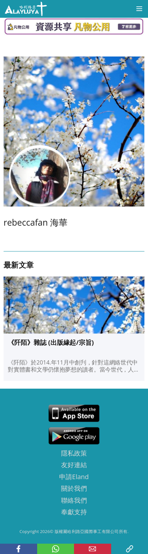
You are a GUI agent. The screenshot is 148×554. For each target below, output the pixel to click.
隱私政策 (74, 453)
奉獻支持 (74, 512)
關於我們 (74, 488)
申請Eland (74, 476)
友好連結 (74, 465)
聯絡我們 (74, 500)
